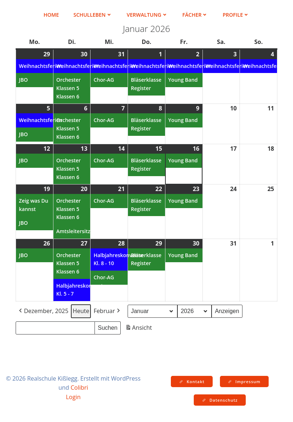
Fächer (195, 14)
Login (73, 397)
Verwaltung (147, 14)
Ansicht (139, 329)
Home (51, 14)
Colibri (79, 387)
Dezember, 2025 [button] (42, 311)
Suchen (109, 327)
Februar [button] (107, 311)
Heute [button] (81, 311)
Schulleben (92, 14)
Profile (235, 14)
